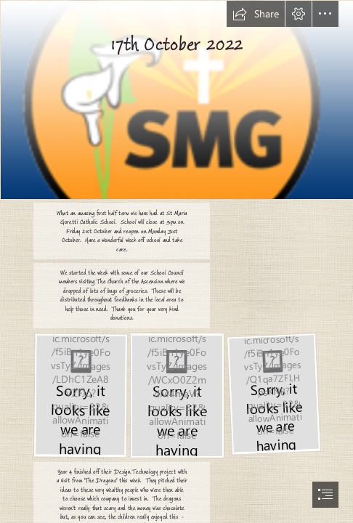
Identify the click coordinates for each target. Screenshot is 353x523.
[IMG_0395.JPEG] (176, 394)
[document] (176, 261)
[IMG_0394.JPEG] (273, 393)
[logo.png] (176, 99)
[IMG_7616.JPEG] (79, 394)
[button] (256, 14)
